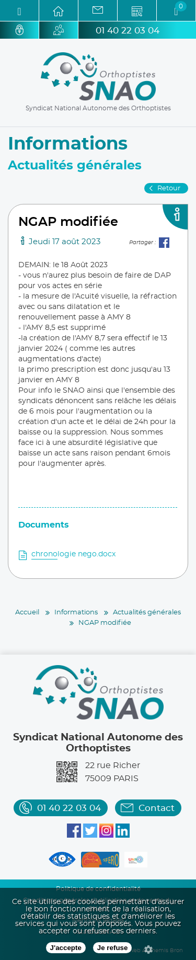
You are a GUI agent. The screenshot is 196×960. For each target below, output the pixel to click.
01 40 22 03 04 (127, 30)
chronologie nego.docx (73, 554)
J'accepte (66, 948)
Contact (157, 808)
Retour (168, 188)
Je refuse (112, 948)
